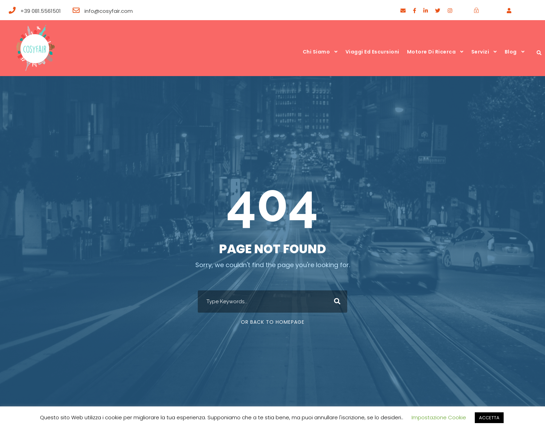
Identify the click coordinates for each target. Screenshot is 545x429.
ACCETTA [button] (489, 417)
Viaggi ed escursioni (372, 51)
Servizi (480, 51)
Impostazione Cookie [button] (439, 417)
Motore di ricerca (431, 51)
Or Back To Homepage (272, 322)
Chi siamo (316, 51)
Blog (511, 51)
